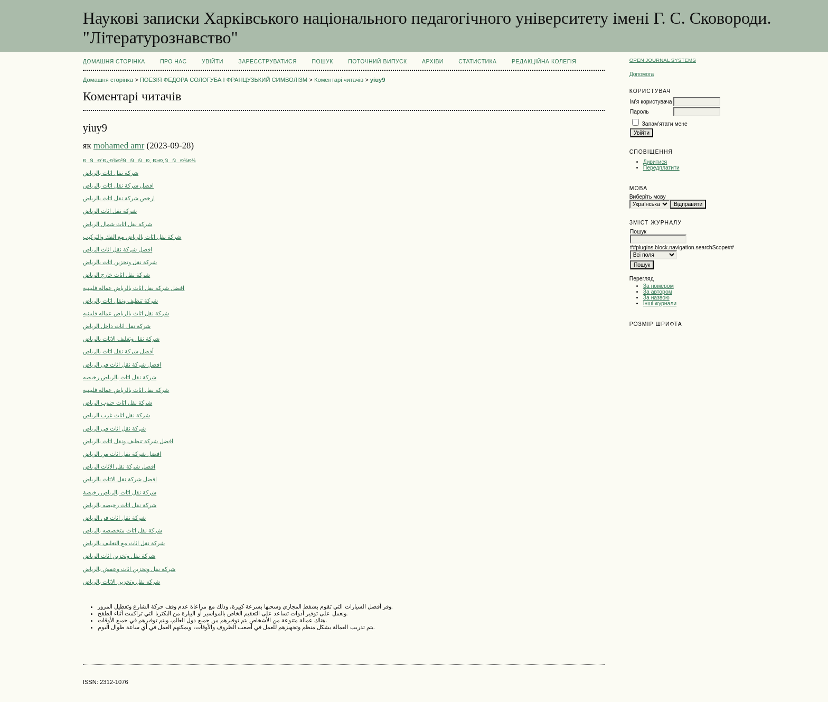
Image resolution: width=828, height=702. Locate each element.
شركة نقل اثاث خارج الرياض (116, 275)
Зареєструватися (267, 61)
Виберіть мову (647, 197)
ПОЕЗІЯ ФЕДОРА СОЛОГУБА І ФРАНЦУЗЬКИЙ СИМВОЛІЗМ (223, 80)
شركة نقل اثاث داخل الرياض (116, 326)
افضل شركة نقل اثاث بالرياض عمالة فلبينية (134, 288)
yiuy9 (377, 80)
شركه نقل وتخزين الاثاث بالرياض (121, 581)
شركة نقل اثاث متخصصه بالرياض (122, 530)
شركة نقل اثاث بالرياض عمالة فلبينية (126, 390)
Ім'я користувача (651, 102)
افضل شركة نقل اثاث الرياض (117, 249)
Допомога (641, 74)
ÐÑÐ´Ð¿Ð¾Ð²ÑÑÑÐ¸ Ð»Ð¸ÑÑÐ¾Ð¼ (139, 160)
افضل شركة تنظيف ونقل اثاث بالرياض (128, 441)
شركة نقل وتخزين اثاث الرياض (119, 556)
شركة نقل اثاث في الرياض (114, 428)
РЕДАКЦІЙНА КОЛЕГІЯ (544, 61)
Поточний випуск (377, 61)
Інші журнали (659, 303)
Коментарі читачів (338, 80)
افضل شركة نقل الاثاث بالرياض (120, 479)
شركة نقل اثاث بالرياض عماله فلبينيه (126, 313)
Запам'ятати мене (665, 124)
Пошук (322, 61)
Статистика (477, 61)
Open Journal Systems (662, 60)
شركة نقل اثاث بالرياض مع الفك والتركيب (132, 236)
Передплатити (661, 168)
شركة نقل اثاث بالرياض (110, 173)
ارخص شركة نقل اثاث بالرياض (119, 198)
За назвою (656, 298)
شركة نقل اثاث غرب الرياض (116, 415)
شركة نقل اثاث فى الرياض (114, 517)
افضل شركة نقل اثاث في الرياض (122, 364)
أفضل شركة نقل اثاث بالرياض (118, 351)
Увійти (212, 61)
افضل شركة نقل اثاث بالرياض (118, 185)
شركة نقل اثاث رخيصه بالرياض (119, 505)
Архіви (433, 61)
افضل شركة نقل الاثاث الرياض (119, 466)
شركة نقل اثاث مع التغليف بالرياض (124, 543)
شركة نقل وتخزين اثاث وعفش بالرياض (129, 569)
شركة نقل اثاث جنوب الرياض (117, 402)
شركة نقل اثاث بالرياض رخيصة (119, 492)
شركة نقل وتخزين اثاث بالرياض (120, 262)
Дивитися (655, 162)
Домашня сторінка (114, 61)
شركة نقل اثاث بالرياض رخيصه (119, 377)
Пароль (639, 112)
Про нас (173, 61)
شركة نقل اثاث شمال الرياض (117, 224)
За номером (658, 286)
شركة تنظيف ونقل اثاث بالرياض (120, 300)
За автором (657, 292)
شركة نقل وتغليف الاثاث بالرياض (121, 338)
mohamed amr (118, 146)
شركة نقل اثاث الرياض (110, 211)
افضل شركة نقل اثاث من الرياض (122, 454)
